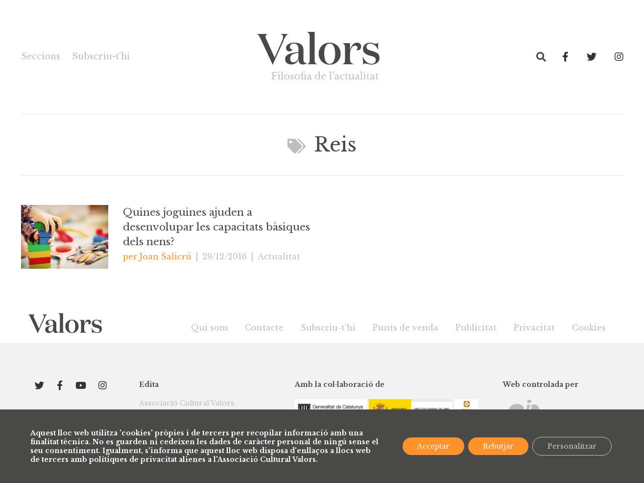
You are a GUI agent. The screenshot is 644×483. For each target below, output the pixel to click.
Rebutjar (498, 446)
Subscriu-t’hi (101, 56)
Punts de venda (405, 327)
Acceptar (433, 446)
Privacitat (534, 327)
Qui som (209, 327)
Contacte (264, 327)
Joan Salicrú (165, 256)
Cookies (589, 327)
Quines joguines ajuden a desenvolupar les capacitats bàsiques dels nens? (216, 227)
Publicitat (476, 327)
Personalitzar (572, 446)
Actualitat (279, 256)
